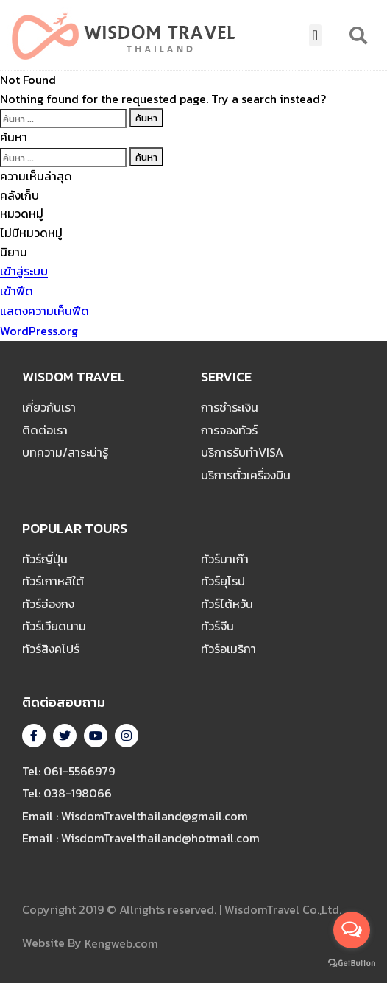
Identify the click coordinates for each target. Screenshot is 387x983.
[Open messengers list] (351, 930)
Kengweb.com (121, 944)
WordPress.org (39, 331)
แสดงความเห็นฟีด (44, 311)
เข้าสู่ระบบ (24, 272)
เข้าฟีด (16, 291)
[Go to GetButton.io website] (351, 963)
